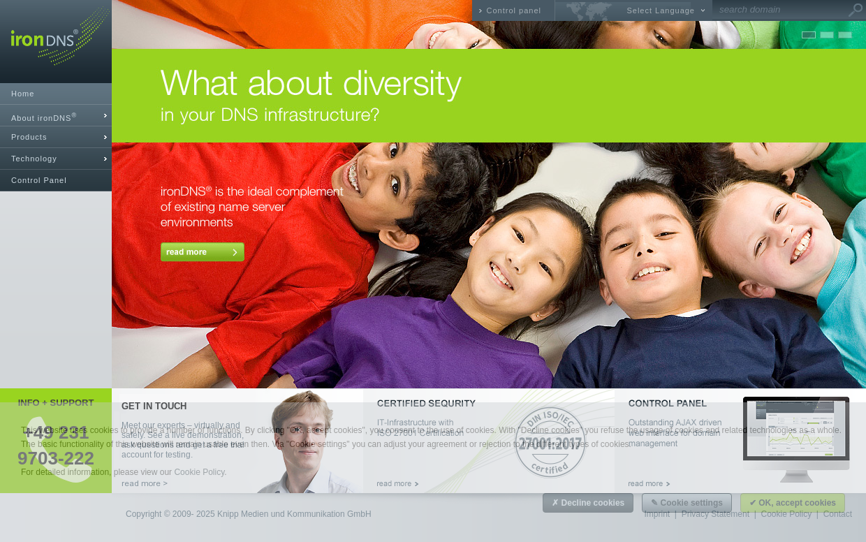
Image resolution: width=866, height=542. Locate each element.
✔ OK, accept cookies (792, 503)
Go (855, 10)
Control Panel (39, 180)
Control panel (514, 10)
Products (29, 137)
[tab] (56, 115)
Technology (34, 158)
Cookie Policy (199, 472)
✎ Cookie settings (687, 503)
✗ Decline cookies (588, 503)
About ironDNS (44, 117)
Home (22, 93)
